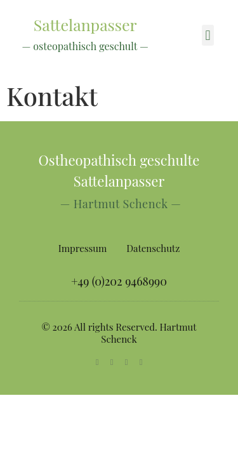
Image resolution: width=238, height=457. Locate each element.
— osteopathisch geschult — (85, 46)
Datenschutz (153, 248)
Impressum (82, 248)
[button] (208, 35)
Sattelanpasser (85, 24)
